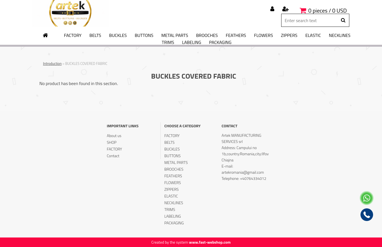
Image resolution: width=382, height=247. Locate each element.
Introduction (52, 63)
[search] (343, 20)
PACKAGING (220, 42)
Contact (113, 156)
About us (114, 135)
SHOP (111, 142)
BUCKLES (118, 35)
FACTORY (73, 35)
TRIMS (168, 42)
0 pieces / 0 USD (327, 10)
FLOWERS (263, 35)
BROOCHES (207, 35)
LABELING (191, 42)
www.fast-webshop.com (210, 242)
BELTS (95, 35)
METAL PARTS (174, 35)
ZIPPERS (289, 35)
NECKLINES (339, 35)
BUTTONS (144, 35)
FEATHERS (236, 35)
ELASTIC (313, 35)
